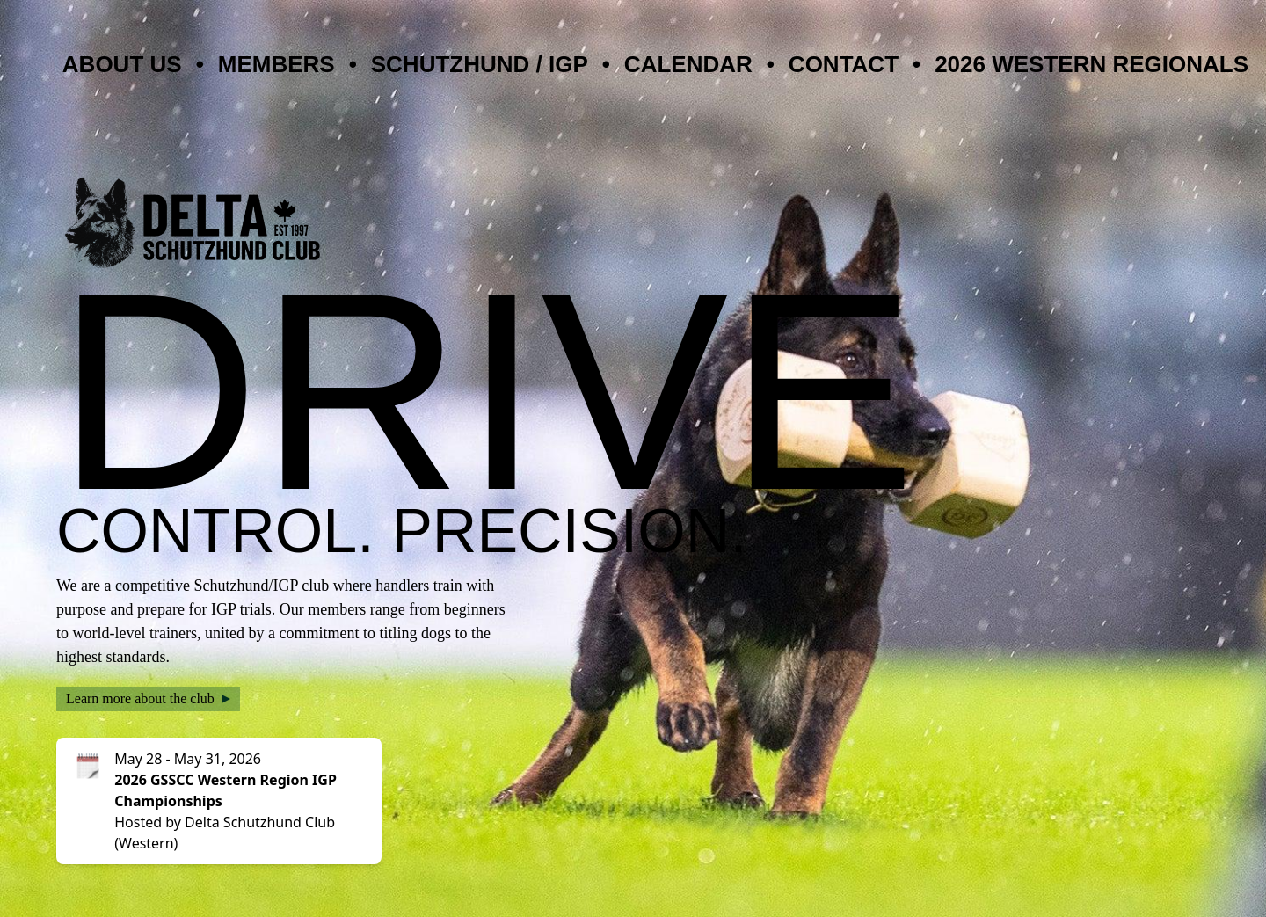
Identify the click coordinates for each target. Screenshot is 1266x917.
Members (276, 64)
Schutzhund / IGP (479, 64)
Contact (844, 64)
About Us (122, 64)
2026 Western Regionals (1091, 64)
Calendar (688, 64)
